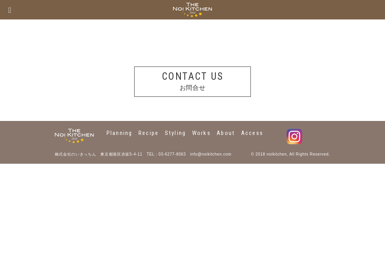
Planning (120, 133)
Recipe (148, 133)
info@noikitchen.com (210, 154)
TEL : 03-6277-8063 (166, 154)
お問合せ (192, 81)
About (226, 133)
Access (252, 133)
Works (201, 133)
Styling (175, 133)
